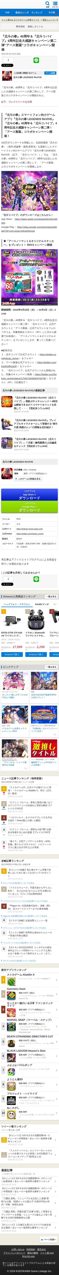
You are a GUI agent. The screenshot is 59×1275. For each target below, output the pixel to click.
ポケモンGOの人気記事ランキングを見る (19, 961)
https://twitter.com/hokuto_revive (30, 534)
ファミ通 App (11, 5)
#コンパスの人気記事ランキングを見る (18, 883)
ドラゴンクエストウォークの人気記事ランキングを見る (25, 901)
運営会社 (41, 1249)
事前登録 (20, 26)
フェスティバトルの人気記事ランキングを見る (21, 943)
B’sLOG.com (28, 1256)
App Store (29, 495)
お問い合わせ (18, 1249)
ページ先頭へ (50, 1239)
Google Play (29, 507)
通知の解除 (32, 1253)
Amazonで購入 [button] (12, 654)
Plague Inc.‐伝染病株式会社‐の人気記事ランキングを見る (25, 916)
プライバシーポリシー (14, 1253)
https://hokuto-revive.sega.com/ (30, 529)
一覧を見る (51, 596)
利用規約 (30, 1249)
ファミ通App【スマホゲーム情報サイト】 (20, 20)
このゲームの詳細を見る (29, 479)
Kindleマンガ (42, 604)
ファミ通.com (47, 1253)
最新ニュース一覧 (50, 20)
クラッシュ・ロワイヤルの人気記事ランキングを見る (24, 928)
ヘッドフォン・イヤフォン (17, 604)
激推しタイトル (35, 26)
